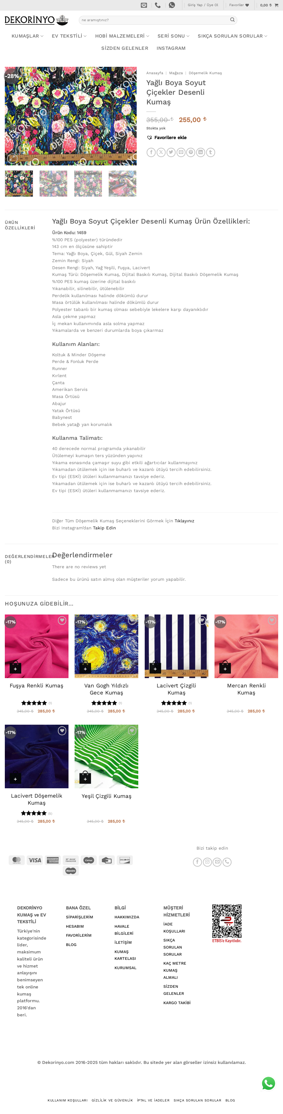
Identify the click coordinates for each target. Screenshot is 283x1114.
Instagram (171, 48)
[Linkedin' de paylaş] (200, 152)
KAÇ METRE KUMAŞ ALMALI (174, 970)
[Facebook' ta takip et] (197, 862)
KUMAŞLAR (27, 36)
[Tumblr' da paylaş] (210, 152)
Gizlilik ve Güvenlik (112, 1100)
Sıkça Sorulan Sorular (232, 36)
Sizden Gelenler (124, 48)
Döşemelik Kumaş (205, 73)
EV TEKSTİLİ (69, 36)
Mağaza (176, 73)
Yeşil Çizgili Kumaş (107, 796)
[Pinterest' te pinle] (190, 152)
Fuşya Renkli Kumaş (36, 685)
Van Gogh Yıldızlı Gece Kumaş (106, 689)
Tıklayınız (184, 520)
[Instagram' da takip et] (207, 862)
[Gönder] (232, 20)
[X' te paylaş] (161, 152)
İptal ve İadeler (153, 1100)
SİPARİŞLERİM (79, 917)
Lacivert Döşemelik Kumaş (36, 799)
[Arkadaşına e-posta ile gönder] (181, 152)
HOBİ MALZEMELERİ (122, 36)
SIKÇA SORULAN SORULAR (172, 947)
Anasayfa (154, 73)
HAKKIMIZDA (126, 917)
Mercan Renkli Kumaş (246, 689)
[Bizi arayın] (227, 862)
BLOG (71, 944)
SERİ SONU (173, 36)
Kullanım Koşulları (67, 1100)
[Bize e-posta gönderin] (217, 862)
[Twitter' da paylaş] (171, 152)
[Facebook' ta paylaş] (151, 152)
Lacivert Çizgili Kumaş (176, 689)
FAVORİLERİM (79, 935)
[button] (203, 5)
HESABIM (75, 926)
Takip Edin (104, 527)
